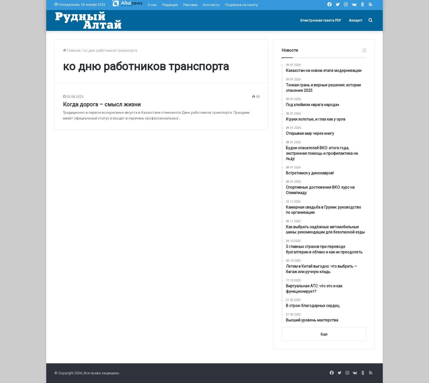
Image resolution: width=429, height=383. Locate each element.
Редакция (170, 5)
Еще (324, 334)
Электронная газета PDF (320, 20)
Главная (71, 50)
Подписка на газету (241, 5)
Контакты (211, 5)
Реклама (190, 5)
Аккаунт (356, 20)
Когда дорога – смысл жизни (102, 104)
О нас (152, 5)
